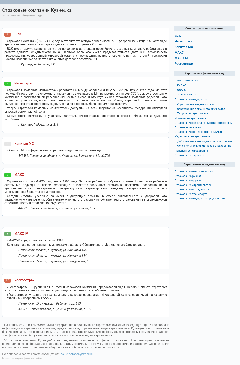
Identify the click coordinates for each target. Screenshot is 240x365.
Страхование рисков (188, 176)
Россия (5, 15)
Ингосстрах (23, 83)
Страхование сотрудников (192, 189)
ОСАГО (181, 90)
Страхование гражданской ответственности (203, 122)
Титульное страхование (192, 113)
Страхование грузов (188, 180)
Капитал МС (24, 144)
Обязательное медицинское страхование (204, 145)
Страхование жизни (188, 127)
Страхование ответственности (194, 171)
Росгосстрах (24, 280)
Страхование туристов (189, 155)
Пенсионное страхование (191, 150)
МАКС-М (21, 234)
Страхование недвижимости (196, 104)
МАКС (19, 175)
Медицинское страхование (192, 136)
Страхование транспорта (191, 194)
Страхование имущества (191, 99)
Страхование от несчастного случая (198, 131)
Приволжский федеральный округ (26, 15)
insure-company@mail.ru (76, 354)
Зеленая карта (186, 94)
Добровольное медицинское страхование (204, 141)
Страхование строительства (193, 185)
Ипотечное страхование (190, 118)
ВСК (17, 34)
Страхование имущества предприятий (200, 198)
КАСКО (181, 85)
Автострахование (186, 80)
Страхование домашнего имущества (201, 108)
